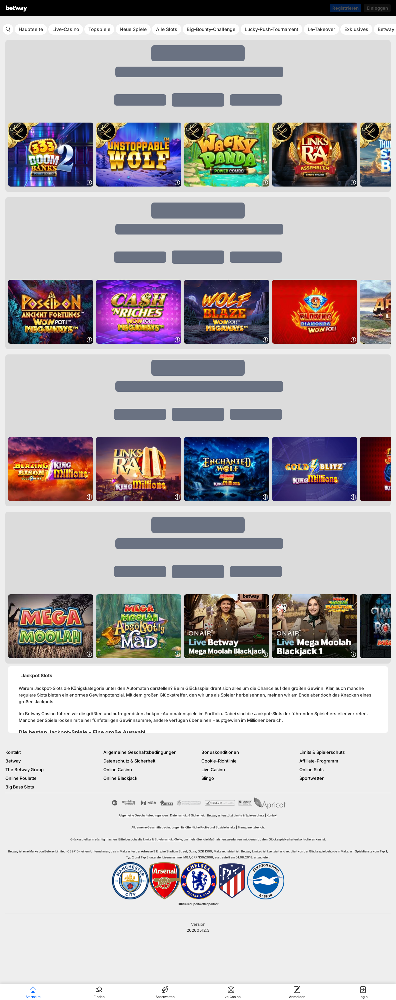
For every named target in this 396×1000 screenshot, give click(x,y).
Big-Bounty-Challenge (211, 29)
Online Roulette (21, 778)
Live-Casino (65, 29)
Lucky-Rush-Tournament (271, 29)
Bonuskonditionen (220, 752)
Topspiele (99, 29)
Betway (13, 760)
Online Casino (117, 769)
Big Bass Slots (19, 786)
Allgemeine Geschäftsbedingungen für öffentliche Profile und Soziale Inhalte (183, 827)
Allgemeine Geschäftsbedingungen (140, 752)
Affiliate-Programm (318, 760)
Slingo (207, 778)
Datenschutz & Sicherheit (129, 760)
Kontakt (13, 752)
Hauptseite (31, 29)
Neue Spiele (133, 29)
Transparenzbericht (251, 827)
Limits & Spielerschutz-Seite (162, 839)
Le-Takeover (321, 29)
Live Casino (213, 769)
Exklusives (356, 29)
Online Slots (311, 769)
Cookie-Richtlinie (219, 760)
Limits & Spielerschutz (322, 752)
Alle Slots (166, 29)
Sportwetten (312, 778)
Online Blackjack (120, 778)
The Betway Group (24, 769)
